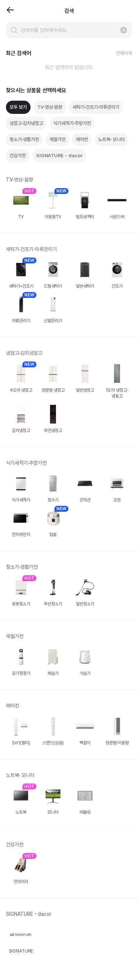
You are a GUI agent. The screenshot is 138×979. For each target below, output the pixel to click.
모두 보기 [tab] (18, 107)
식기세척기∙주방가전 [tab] (72, 123)
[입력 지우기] (124, 30)
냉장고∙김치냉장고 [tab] (26, 123)
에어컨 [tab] (82, 139)
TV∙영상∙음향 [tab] (49, 107)
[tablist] (69, 131)
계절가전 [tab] (57, 139)
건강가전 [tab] (18, 155)
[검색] (14, 30)
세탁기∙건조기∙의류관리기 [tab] (95, 107)
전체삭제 (124, 53)
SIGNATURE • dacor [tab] (59, 155)
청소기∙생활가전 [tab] (24, 139)
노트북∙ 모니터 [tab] (111, 139)
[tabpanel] (69, 572)
